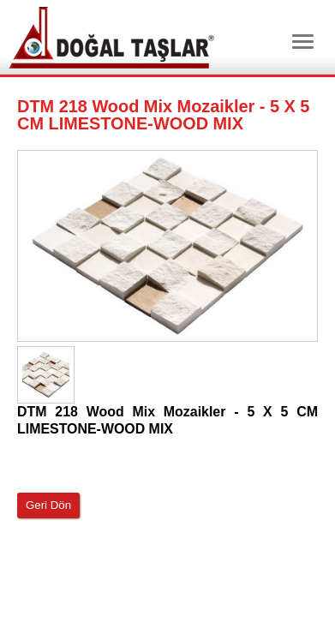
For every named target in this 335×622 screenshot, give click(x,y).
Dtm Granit (111, 38)
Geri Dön (48, 505)
